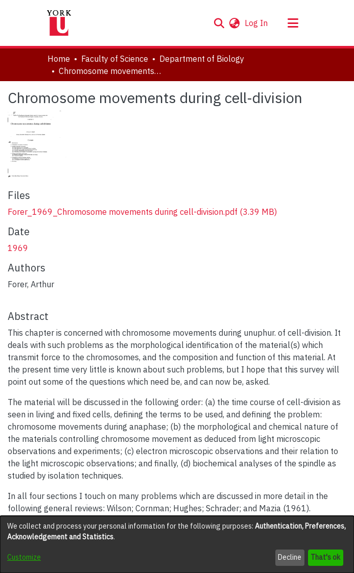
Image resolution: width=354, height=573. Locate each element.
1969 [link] (18, 248)
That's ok (325, 557)
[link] (142, 212)
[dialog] (177, 544)
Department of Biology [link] (201, 59)
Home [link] (59, 59)
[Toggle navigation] (293, 23)
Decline (289, 557)
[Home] (59, 23)
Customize (24, 557)
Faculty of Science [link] (114, 59)
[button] (219, 23)
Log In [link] (257, 23)
